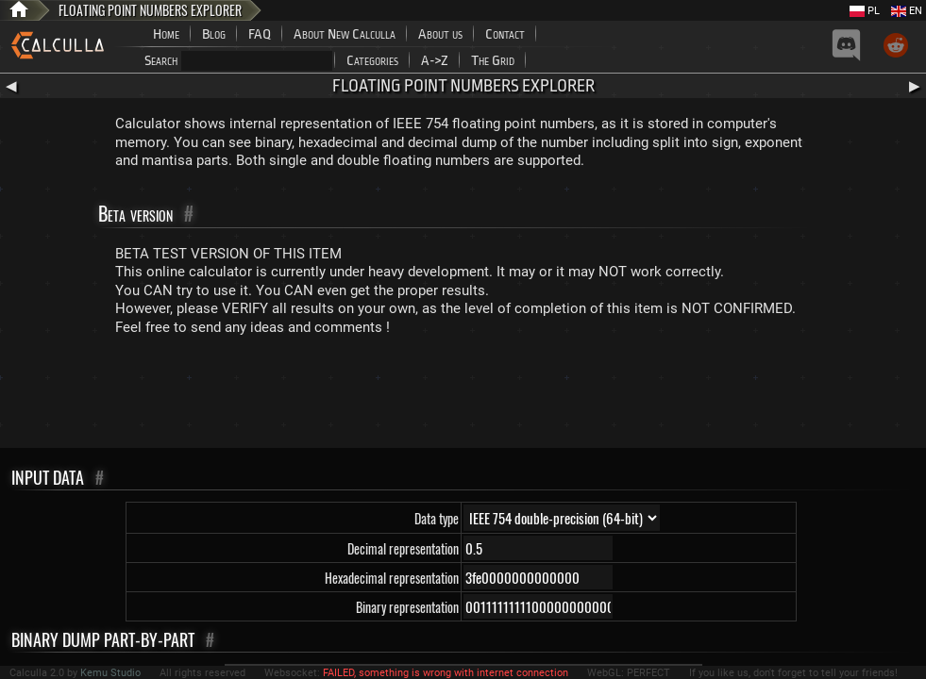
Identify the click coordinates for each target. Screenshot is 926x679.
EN (906, 11)
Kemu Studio (110, 673)
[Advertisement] (463, 396)
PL (865, 11)
